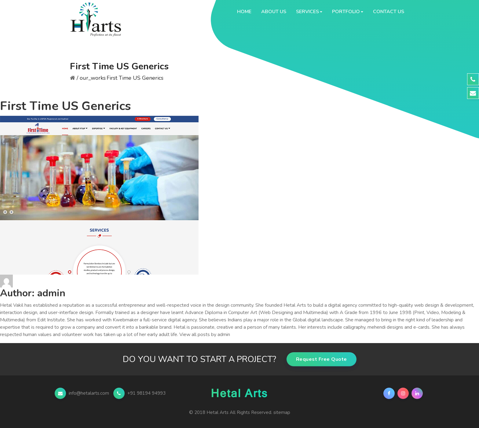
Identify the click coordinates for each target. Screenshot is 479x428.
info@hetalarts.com (82, 393)
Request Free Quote (321, 359)
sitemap (281, 412)
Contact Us (388, 11)
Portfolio (346, 11)
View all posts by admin (204, 334)
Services (307, 11)
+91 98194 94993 (139, 393)
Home (244, 11)
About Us (273, 11)
